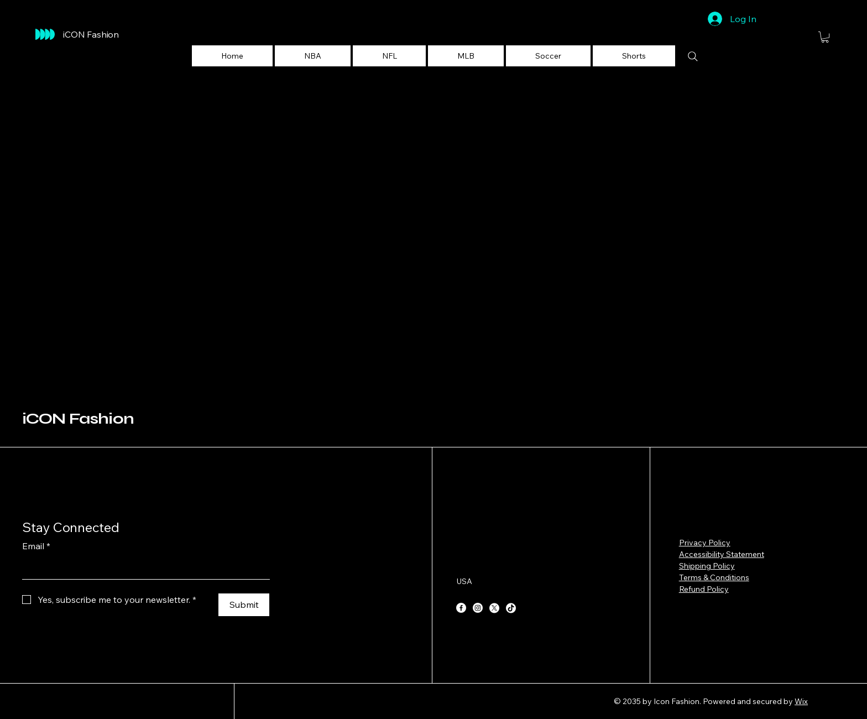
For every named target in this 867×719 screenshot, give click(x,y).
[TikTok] (511, 608)
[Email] (142, 568)
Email (36, 546)
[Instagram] (478, 608)
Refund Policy (704, 589)
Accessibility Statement (721, 554)
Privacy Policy (704, 543)
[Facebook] (461, 608)
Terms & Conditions (714, 577)
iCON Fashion (78, 418)
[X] (494, 608)
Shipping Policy (707, 566)
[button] (313, 55)
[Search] (692, 56)
